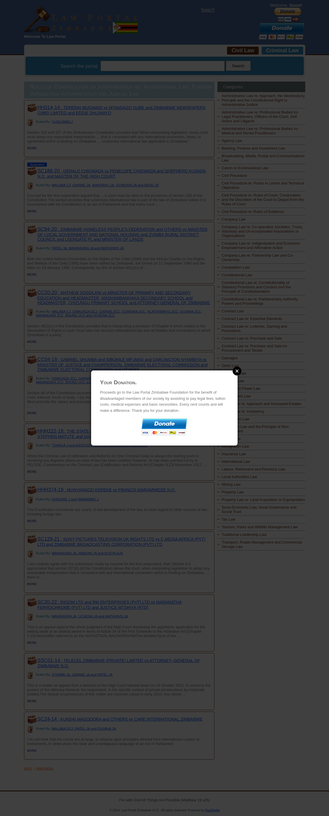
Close (237, 371)
